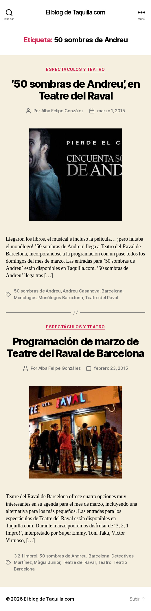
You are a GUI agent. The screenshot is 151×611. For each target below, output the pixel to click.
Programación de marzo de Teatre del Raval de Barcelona (75, 347)
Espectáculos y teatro (75, 69)
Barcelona (112, 291)
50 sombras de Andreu (37, 291)
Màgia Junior (47, 562)
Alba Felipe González (62, 110)
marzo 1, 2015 (111, 110)
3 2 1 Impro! (25, 556)
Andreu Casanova (81, 291)
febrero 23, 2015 (111, 368)
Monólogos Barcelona (60, 297)
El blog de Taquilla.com (76, 12)
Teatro (104, 562)
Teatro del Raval (101, 297)
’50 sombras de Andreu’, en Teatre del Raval (75, 90)
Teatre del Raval (79, 562)
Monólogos (25, 297)
